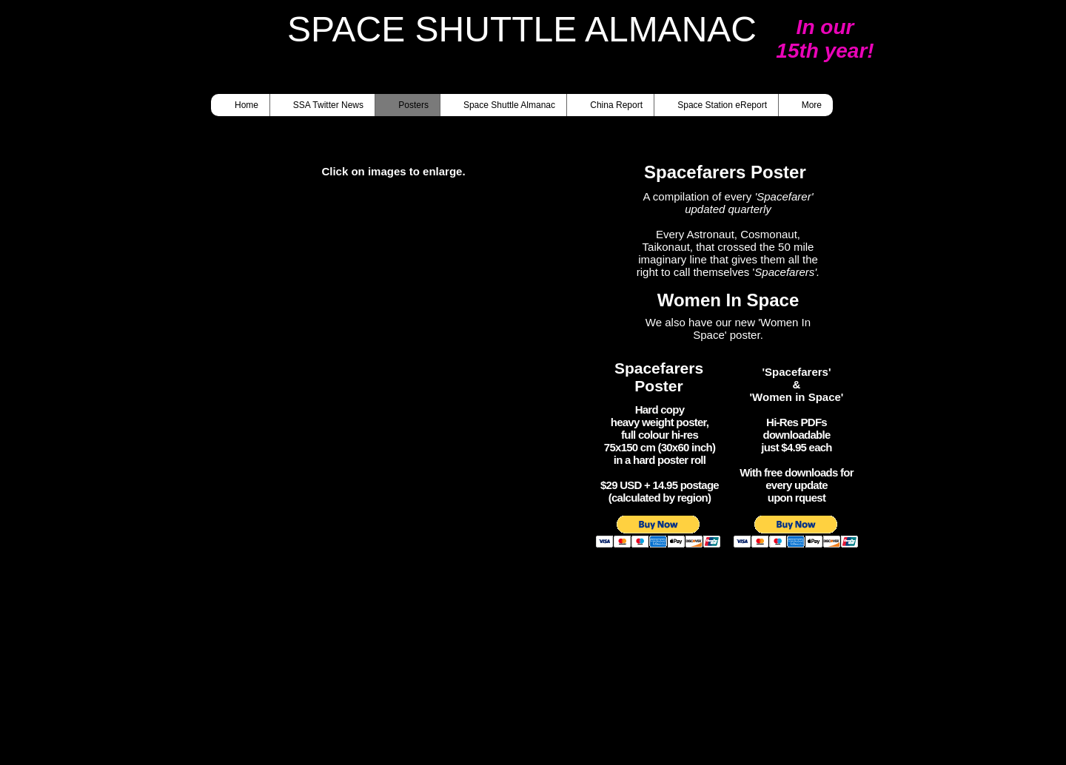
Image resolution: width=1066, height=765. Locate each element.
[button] (402, 353)
